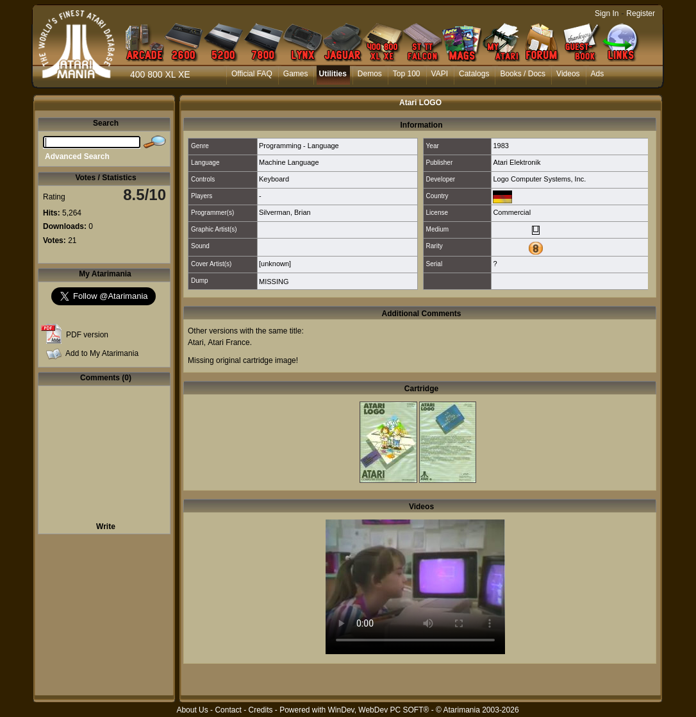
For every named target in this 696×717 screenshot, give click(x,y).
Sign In (606, 13)
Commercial (512, 212)
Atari (196, 342)
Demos (370, 73)
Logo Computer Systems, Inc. (539, 179)
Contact (228, 709)
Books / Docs (522, 73)
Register (640, 13)
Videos (567, 73)
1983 (500, 145)
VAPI (439, 73)
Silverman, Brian (285, 212)
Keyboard (274, 179)
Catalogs (474, 73)
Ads (597, 73)
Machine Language (289, 162)
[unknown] (275, 263)
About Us (192, 709)
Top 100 (406, 73)
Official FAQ (251, 73)
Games (295, 73)
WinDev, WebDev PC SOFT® (378, 709)
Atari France (228, 342)
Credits (260, 709)
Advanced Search (77, 156)
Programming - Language (299, 145)
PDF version (87, 334)
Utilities (332, 73)
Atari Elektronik (516, 162)
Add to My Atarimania (101, 353)
